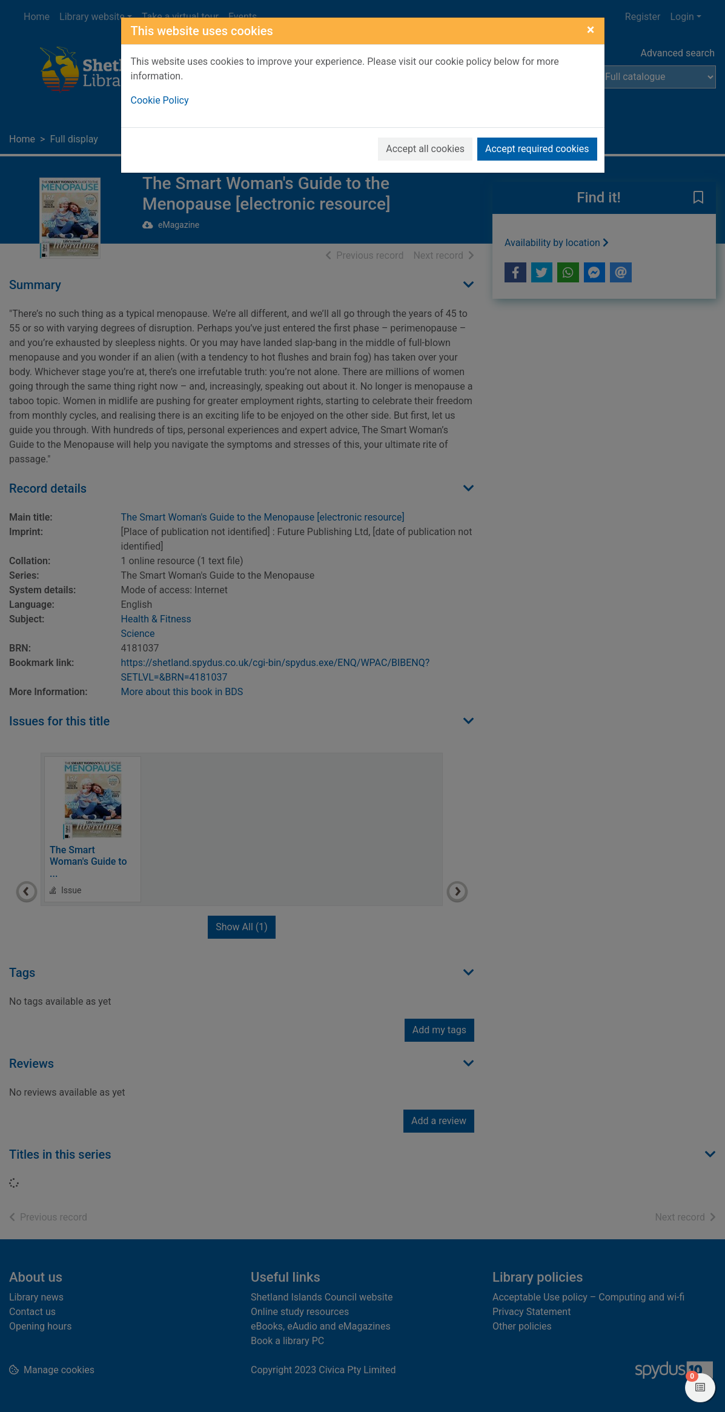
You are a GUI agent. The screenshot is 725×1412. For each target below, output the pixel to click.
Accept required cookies (537, 149)
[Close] (590, 30)
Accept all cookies (425, 149)
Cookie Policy (160, 100)
